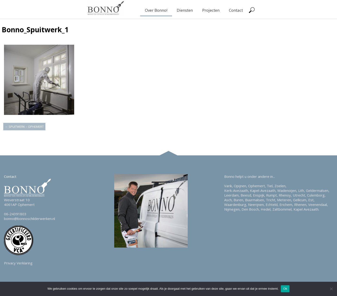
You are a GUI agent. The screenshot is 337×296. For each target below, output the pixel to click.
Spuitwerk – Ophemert (24, 126)
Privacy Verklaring (18, 263)
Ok (285, 288)
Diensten (185, 10)
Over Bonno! (156, 10)
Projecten (211, 10)
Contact (236, 10)
